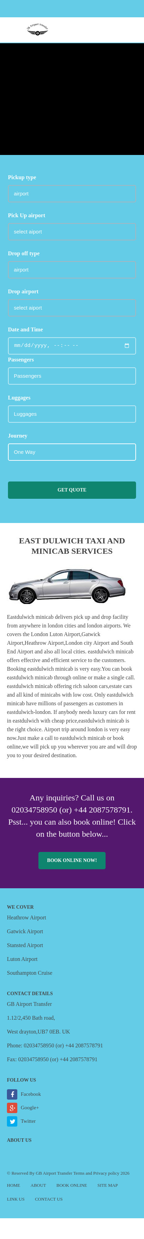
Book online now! (72, 860)
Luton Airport (22, 959)
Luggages (19, 398)
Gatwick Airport (25, 931)
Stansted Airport (25, 945)
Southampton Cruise (29, 973)
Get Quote (71, 490)
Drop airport (23, 291)
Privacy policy (106, 1173)
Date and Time (25, 329)
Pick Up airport (26, 215)
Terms (78, 1173)
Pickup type (22, 177)
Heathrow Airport (26, 917)
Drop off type (23, 253)
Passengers (21, 359)
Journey (17, 436)
